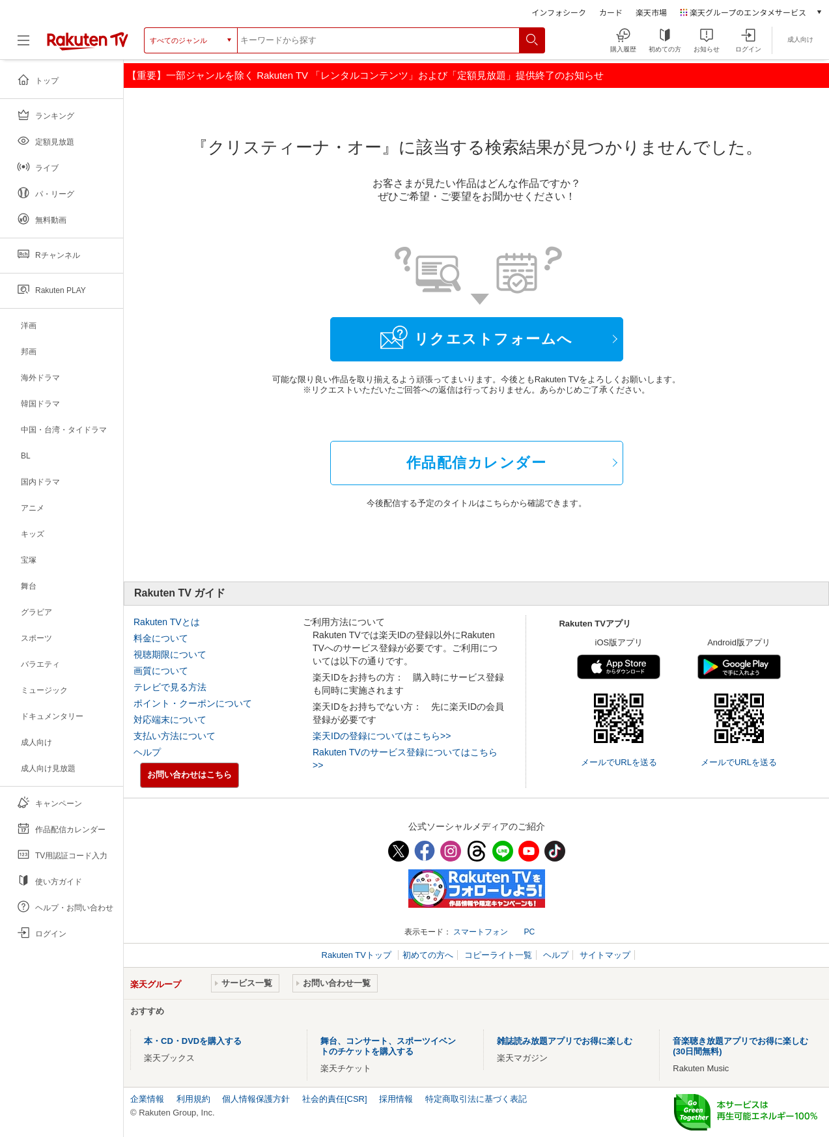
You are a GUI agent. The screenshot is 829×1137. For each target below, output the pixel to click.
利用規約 (193, 1099)
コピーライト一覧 (498, 955)
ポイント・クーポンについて (192, 703)
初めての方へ (427, 955)
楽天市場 (651, 12)
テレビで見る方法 (169, 687)
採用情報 (396, 1099)
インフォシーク (558, 12)
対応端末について (169, 719)
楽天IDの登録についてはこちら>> (382, 736)
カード (611, 12)
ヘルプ (147, 752)
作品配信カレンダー (476, 463)
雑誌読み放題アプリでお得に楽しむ (564, 1041)
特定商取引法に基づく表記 (476, 1099)
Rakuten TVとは (166, 622)
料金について (160, 638)
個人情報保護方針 (256, 1099)
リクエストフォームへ (476, 337)
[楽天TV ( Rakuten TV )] (87, 45)
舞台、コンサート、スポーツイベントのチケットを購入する (388, 1046)
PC (529, 931)
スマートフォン (480, 931)
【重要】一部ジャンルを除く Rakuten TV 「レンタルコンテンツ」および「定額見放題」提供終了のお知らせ (365, 75)
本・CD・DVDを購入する (193, 1041)
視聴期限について (169, 654)
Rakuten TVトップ (358, 955)
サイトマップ (605, 955)
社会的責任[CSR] (334, 1099)
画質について (160, 671)
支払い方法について (174, 736)
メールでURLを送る (619, 762)
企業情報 (147, 1099)
